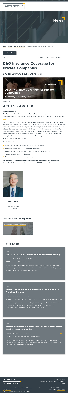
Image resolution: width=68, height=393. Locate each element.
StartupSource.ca (7, 391)
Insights (10, 46)
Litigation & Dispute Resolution (15, 224)
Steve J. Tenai (7, 101)
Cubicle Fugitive (61, 389)
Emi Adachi (7, 114)
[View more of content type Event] (5, 57)
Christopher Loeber (9, 116)
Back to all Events (10, 53)
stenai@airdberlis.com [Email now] (13, 206)
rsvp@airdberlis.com (28, 163)
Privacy (12, 388)
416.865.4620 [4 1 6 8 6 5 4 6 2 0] (13, 208)
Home (4, 46)
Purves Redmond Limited (38, 114)
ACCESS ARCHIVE (19, 106)
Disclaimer (18, 388)
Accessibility (6, 388)
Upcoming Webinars (19, 46)
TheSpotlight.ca (27, 391)
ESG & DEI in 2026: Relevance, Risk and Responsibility (33, 254)
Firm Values (8, 389)
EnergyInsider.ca (17, 391)
